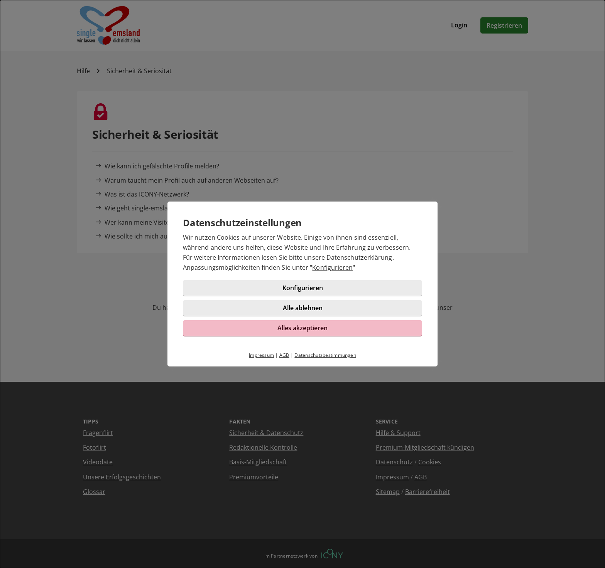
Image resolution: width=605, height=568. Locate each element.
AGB (284, 355)
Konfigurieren (332, 267)
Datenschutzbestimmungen (325, 355)
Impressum (261, 355)
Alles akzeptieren (302, 328)
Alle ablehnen (303, 308)
